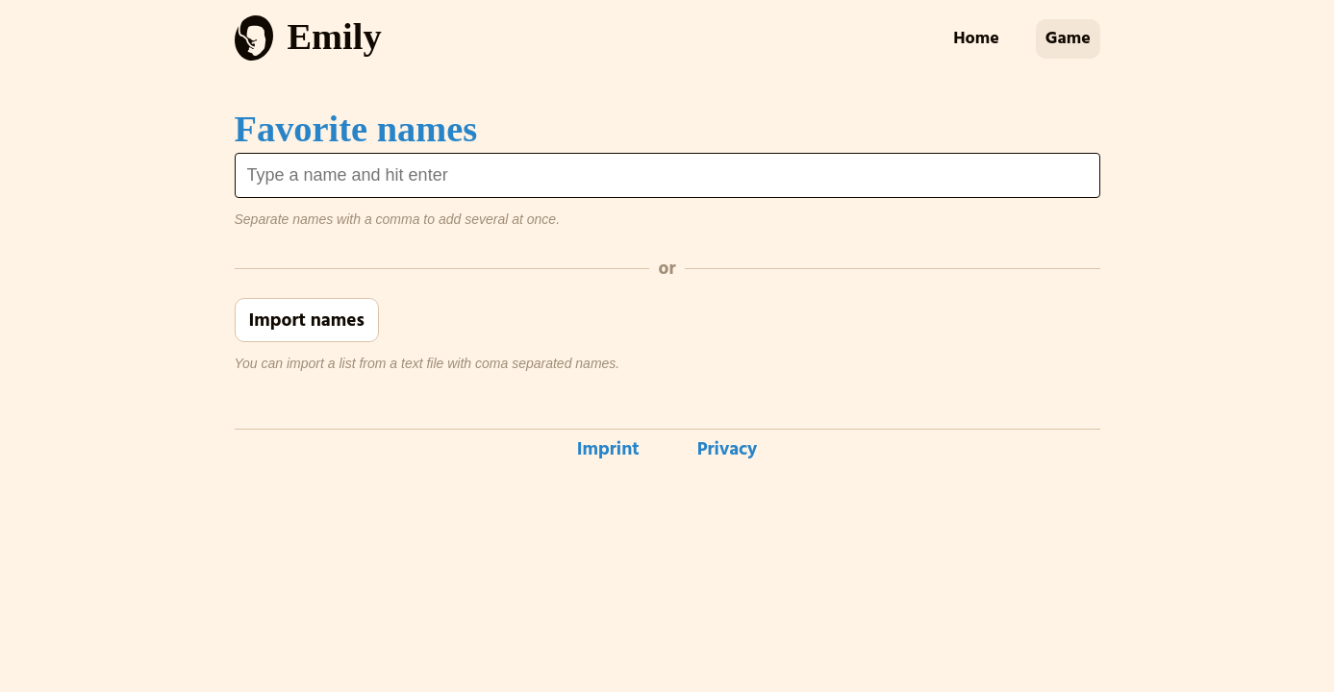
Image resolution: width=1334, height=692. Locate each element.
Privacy (727, 449)
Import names (307, 321)
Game (1067, 38)
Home (976, 38)
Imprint (608, 449)
